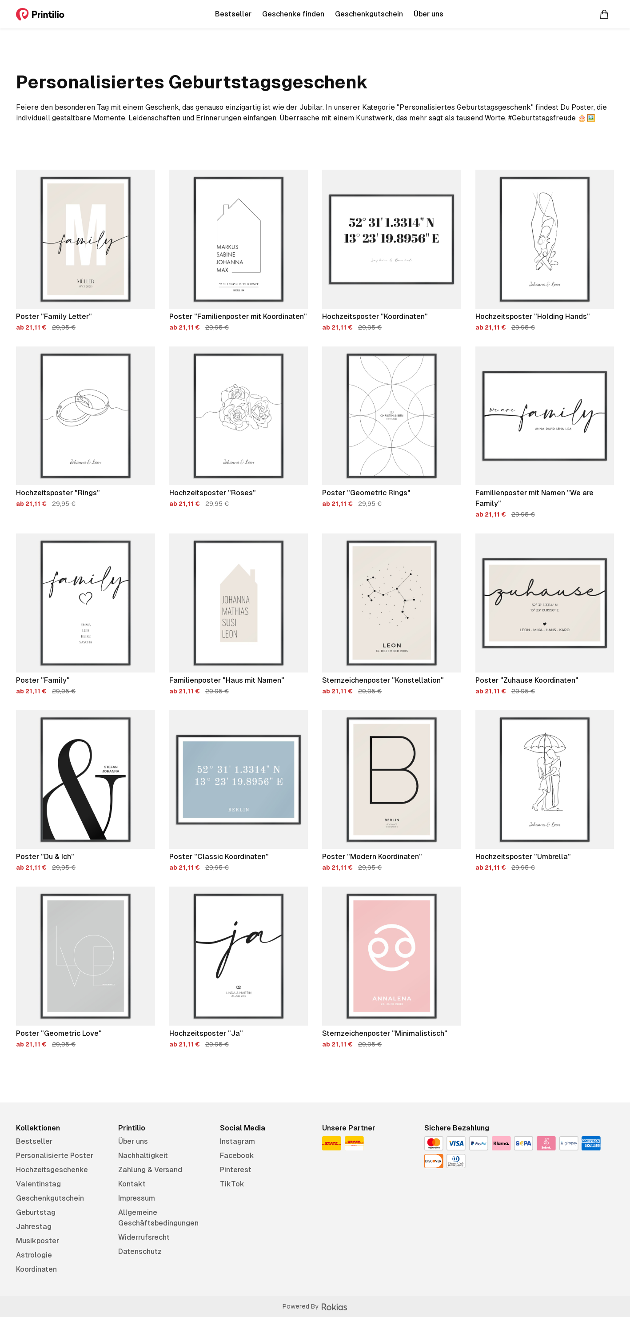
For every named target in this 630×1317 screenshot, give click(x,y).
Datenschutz (140, 1251)
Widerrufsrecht (144, 1237)
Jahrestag (34, 1226)
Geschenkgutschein (50, 1198)
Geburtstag (36, 1212)
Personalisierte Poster (54, 1155)
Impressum (136, 1198)
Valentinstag (38, 1184)
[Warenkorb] (604, 14)
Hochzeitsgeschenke (52, 1170)
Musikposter (37, 1241)
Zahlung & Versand (150, 1170)
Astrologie (34, 1255)
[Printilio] (40, 14)
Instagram (237, 1141)
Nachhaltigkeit (143, 1155)
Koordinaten (36, 1269)
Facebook (237, 1155)
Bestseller (34, 1141)
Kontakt (132, 1184)
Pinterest (235, 1170)
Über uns (133, 1141)
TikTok (232, 1184)
